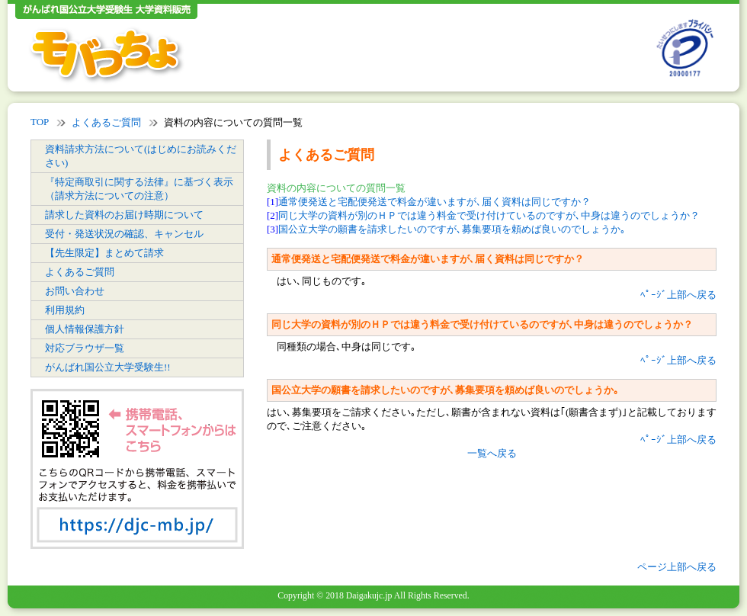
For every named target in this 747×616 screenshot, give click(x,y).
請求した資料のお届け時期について (124, 214)
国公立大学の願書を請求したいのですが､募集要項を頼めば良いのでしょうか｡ (452, 229)
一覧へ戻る (492, 453)
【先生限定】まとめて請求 (104, 252)
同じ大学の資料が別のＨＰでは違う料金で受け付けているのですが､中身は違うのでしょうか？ (489, 215)
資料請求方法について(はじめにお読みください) (140, 155)
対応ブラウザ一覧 (84, 348)
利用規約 (65, 310)
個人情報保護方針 (84, 329)
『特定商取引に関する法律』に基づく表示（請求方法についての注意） (139, 188)
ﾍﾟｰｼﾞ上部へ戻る (678, 294)
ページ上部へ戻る (677, 567)
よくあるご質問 (106, 122)
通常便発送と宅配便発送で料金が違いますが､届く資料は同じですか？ (434, 201)
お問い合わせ (74, 291)
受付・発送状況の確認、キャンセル (124, 233)
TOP (39, 121)
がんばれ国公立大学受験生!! (108, 367)
